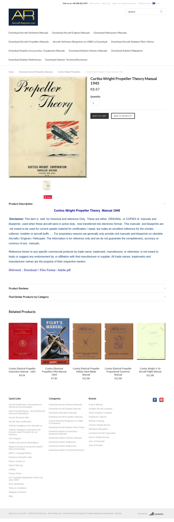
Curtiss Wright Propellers (69, 72)
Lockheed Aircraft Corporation (102, 433)
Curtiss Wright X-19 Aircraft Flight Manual (150, 370)
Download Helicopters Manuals (110, 32)
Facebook (155, 400)
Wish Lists (106, 3)
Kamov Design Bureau (99, 437)
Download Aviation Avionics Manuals (88, 50)
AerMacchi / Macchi (98, 417)
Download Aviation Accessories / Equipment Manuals (37, 50)
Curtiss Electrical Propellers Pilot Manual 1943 (54, 371)
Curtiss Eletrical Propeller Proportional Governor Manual (118, 371)
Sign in (115, 3)
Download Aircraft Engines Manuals (71, 32)
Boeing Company (96, 421)
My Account (95, 3)
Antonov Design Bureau (99, 425)
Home (11, 72)
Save (49, 197)
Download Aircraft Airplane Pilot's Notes (132, 41)
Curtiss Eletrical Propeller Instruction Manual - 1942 (22, 370)
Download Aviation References (25, 59)
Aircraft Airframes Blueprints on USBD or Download (80, 41)
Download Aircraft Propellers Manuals (29, 41)
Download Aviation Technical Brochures (66, 59)
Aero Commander (97, 441)
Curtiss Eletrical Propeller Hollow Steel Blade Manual (86, 371)
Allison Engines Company (100, 413)
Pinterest (161, 400)
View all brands (95, 445)
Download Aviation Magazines (127, 50)
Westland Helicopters (98, 429)
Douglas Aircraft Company (100, 409)
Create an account (128, 3)
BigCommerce (157, 514)
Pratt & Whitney (96, 404)
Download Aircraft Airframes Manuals (28, 32)
